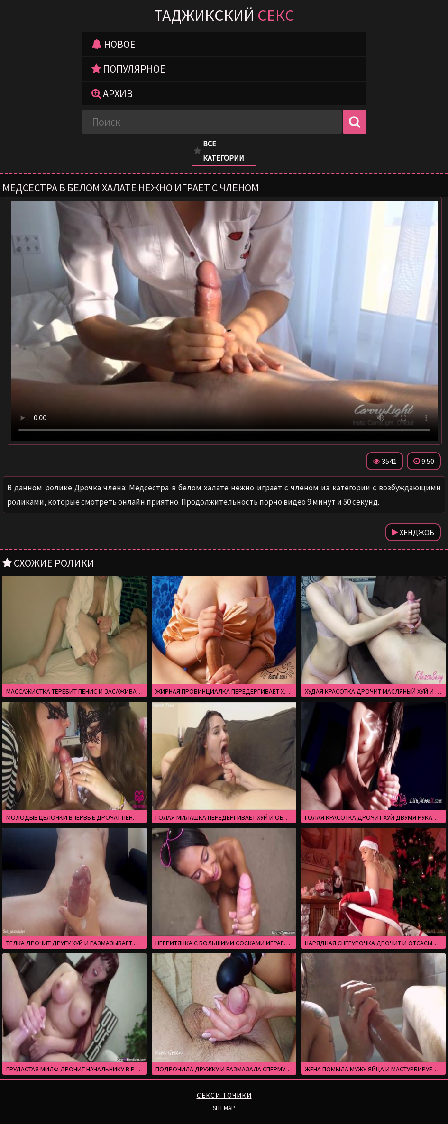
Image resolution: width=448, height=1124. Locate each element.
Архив (112, 93)
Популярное (128, 68)
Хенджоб (413, 532)
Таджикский (224, 15)
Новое (113, 44)
